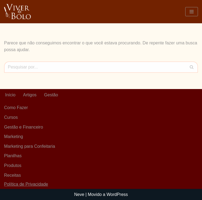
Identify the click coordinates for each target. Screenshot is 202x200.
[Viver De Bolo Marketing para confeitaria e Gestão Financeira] (17, 11)
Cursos (11, 117)
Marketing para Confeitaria (29, 146)
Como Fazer (16, 107)
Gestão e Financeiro (23, 127)
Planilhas (13, 155)
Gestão (51, 95)
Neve (79, 194)
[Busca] (95, 67)
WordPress (117, 194)
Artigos (30, 95)
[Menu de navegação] (191, 11)
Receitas (12, 175)
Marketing (13, 136)
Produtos (12, 165)
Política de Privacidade (26, 184)
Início (10, 95)
